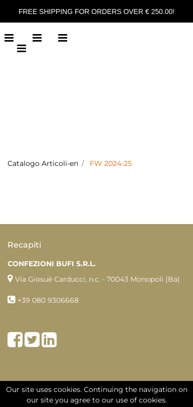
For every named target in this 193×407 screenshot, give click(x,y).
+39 (25, 300)
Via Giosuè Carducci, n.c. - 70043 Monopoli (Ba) (97, 279)
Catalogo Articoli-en (43, 163)
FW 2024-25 (111, 163)
